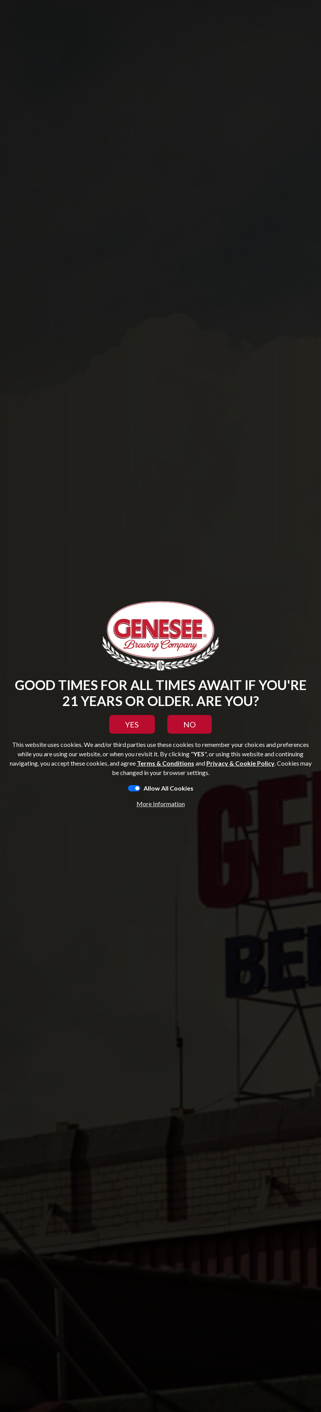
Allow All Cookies (168, 788)
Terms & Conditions (165, 763)
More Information (161, 803)
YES (132, 724)
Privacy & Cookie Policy (240, 763)
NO (189, 724)
